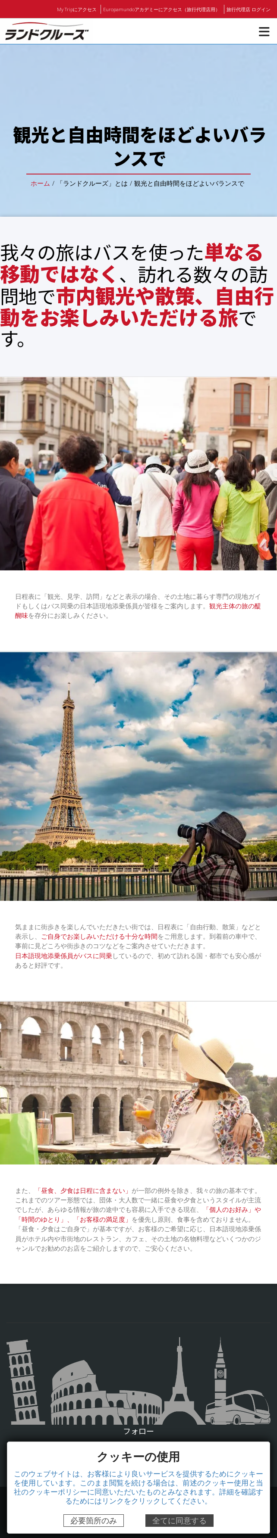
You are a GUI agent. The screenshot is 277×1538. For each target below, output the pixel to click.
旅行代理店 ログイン (249, 9)
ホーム (40, 183)
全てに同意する (179, 1521)
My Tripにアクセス (78, 9)
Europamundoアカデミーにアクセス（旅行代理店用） (162, 9)
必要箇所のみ (93, 1521)
